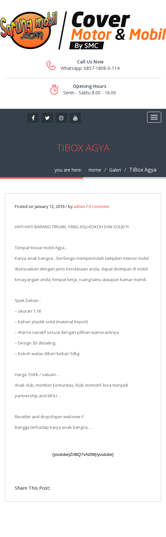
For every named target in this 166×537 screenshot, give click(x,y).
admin (79, 206)
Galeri (115, 170)
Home (94, 170)
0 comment (99, 206)
